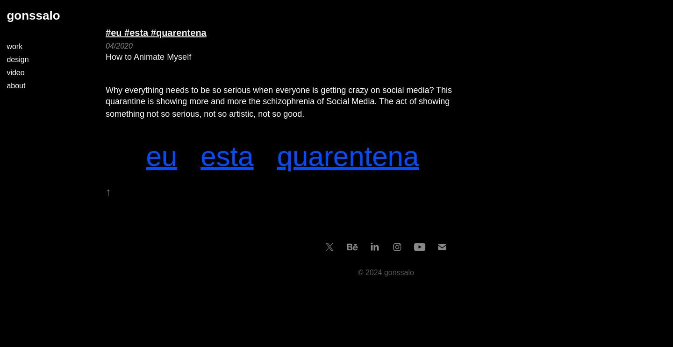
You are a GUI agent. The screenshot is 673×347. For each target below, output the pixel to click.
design (18, 60)
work (14, 46)
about (16, 86)
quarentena (348, 156)
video (15, 73)
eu (161, 156)
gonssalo (33, 15)
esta (226, 156)
